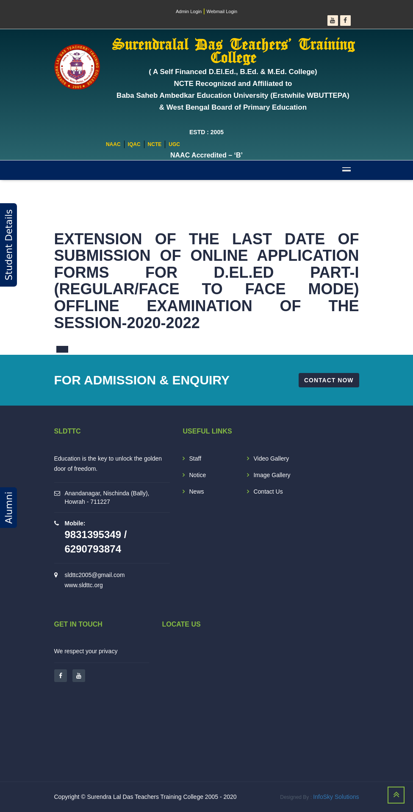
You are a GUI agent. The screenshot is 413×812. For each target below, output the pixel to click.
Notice (197, 475)
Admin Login (189, 11)
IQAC (134, 144)
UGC (174, 144)
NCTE (155, 144)
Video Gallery (271, 458)
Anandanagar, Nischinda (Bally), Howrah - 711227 (107, 497)
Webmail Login (222, 11)
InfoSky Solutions (336, 796)
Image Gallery (271, 475)
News (196, 491)
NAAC (113, 144)
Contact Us (268, 491)
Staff (195, 458)
